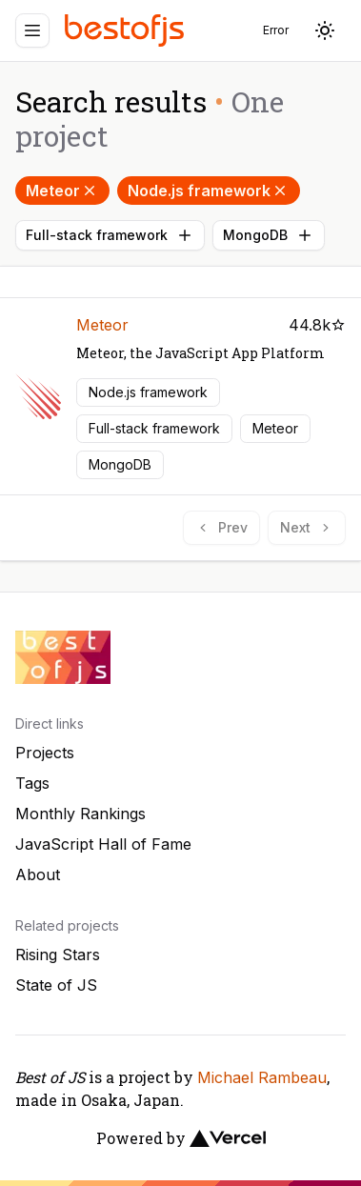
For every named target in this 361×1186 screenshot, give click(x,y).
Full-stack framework (110, 235)
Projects (44, 752)
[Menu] (32, 30)
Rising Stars (57, 954)
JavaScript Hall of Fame (103, 844)
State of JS (56, 985)
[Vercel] (228, 1138)
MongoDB (268, 235)
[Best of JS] (127, 30)
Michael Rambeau (262, 1077)
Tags (32, 783)
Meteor (62, 190)
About (37, 874)
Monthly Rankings (80, 813)
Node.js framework (209, 190)
